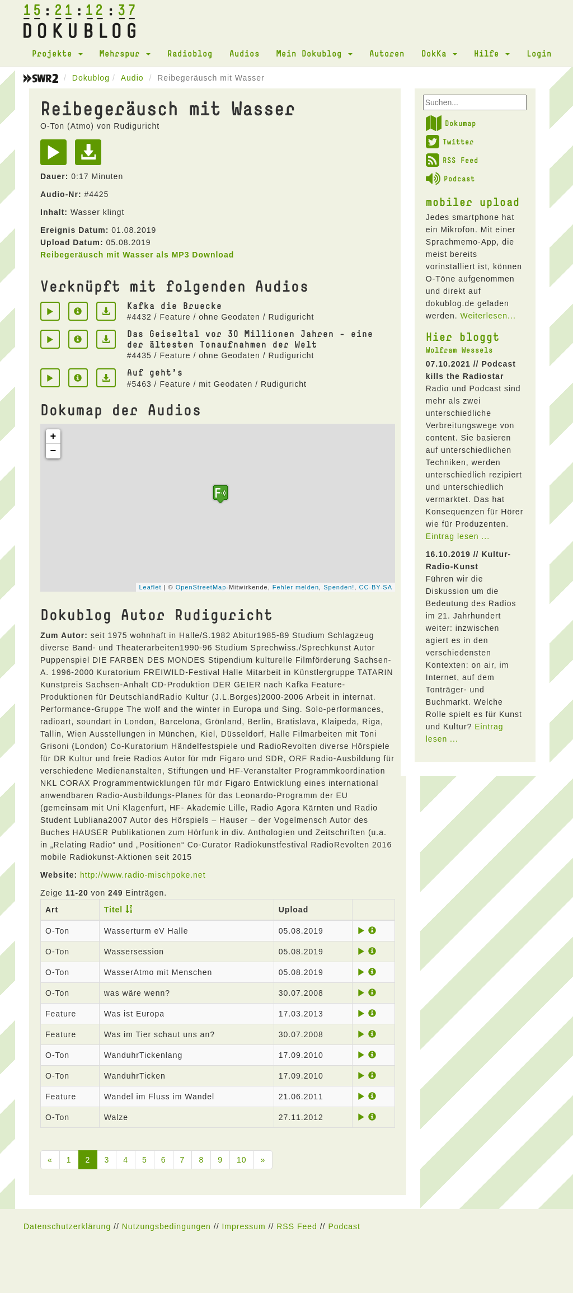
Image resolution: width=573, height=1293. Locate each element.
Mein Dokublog (314, 53)
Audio (132, 77)
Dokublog (91, 77)
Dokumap (451, 123)
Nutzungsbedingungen (166, 1226)
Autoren (387, 53)
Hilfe (492, 53)
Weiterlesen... (487, 315)
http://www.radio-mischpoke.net (143, 874)
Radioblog (190, 53)
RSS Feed (452, 160)
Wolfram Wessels (459, 349)
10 (242, 1159)
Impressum (243, 1226)
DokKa (439, 53)
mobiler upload (473, 201)
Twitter (450, 141)
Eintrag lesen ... (458, 536)
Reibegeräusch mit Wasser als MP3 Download (137, 254)
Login (539, 53)
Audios (244, 53)
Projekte (57, 53)
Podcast (450, 178)
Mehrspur (125, 53)
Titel (113, 909)
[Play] (56, 156)
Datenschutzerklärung (67, 1226)
